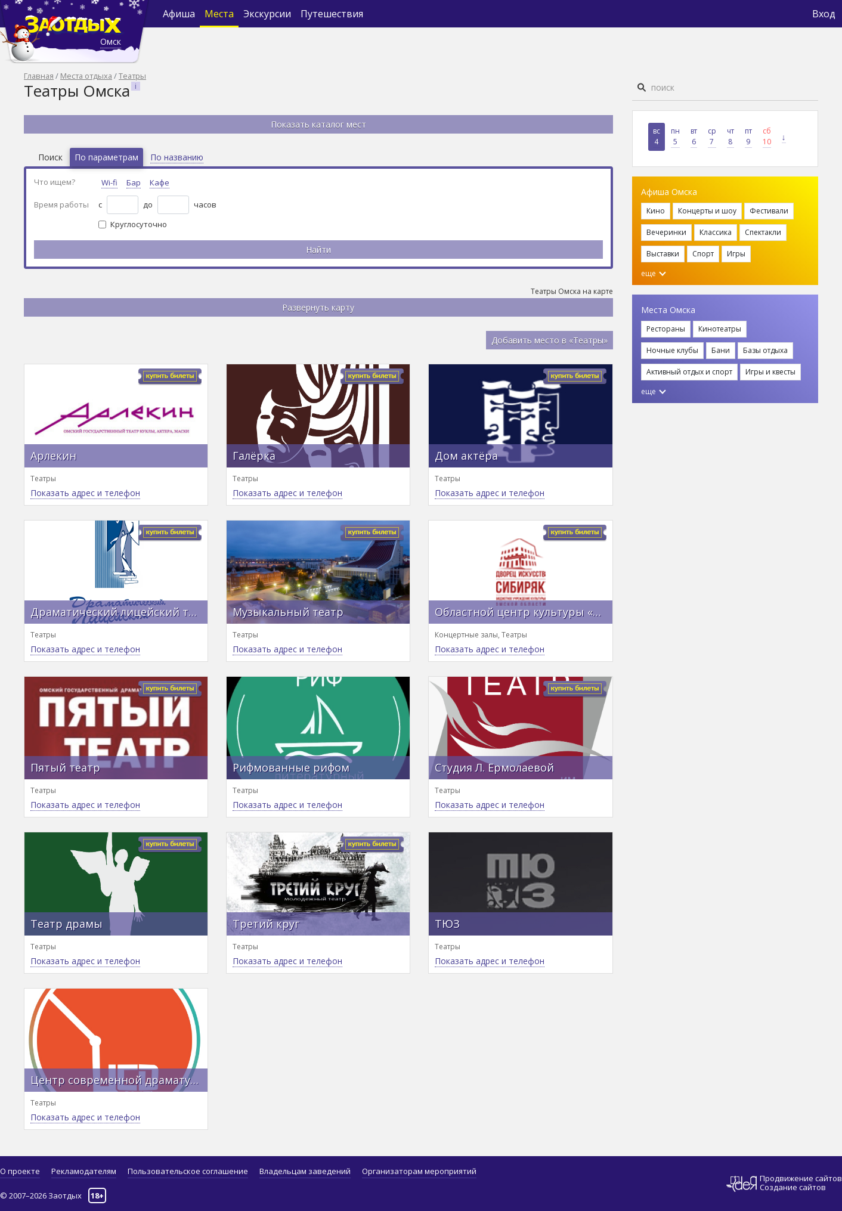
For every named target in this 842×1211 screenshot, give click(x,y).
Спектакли (763, 232)
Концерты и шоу (707, 211)
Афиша (179, 13)
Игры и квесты (770, 372)
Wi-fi (109, 182)
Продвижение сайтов (801, 1178)
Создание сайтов (793, 1187)
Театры (132, 75)
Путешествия (332, 13)
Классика (715, 232)
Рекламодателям (83, 1171)
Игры (736, 254)
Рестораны (665, 329)
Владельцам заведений (305, 1171)
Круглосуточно (138, 224)
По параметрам (106, 157)
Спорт (703, 254)
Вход (823, 13)
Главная (39, 75)
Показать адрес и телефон (85, 492)
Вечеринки (666, 232)
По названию (176, 157)
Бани (720, 350)
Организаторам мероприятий (419, 1171)
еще (653, 273)
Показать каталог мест (318, 124)
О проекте (20, 1171)
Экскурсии (267, 13)
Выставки (662, 254)
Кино (655, 211)
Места (219, 13)
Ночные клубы (672, 350)
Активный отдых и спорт (689, 372)
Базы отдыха (765, 350)
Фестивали (769, 211)
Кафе (159, 182)
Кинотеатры (719, 329)
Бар (133, 182)
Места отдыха (86, 75)
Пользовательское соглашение (188, 1171)
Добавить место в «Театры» (549, 340)
